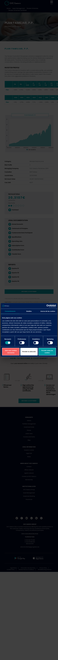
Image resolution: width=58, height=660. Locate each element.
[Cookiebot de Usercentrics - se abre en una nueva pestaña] (48, 305)
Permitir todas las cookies (47, 351)
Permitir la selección (29, 351)
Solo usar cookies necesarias (11, 351)
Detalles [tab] (29, 311)
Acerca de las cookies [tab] (48, 311)
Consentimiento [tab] (10, 311)
